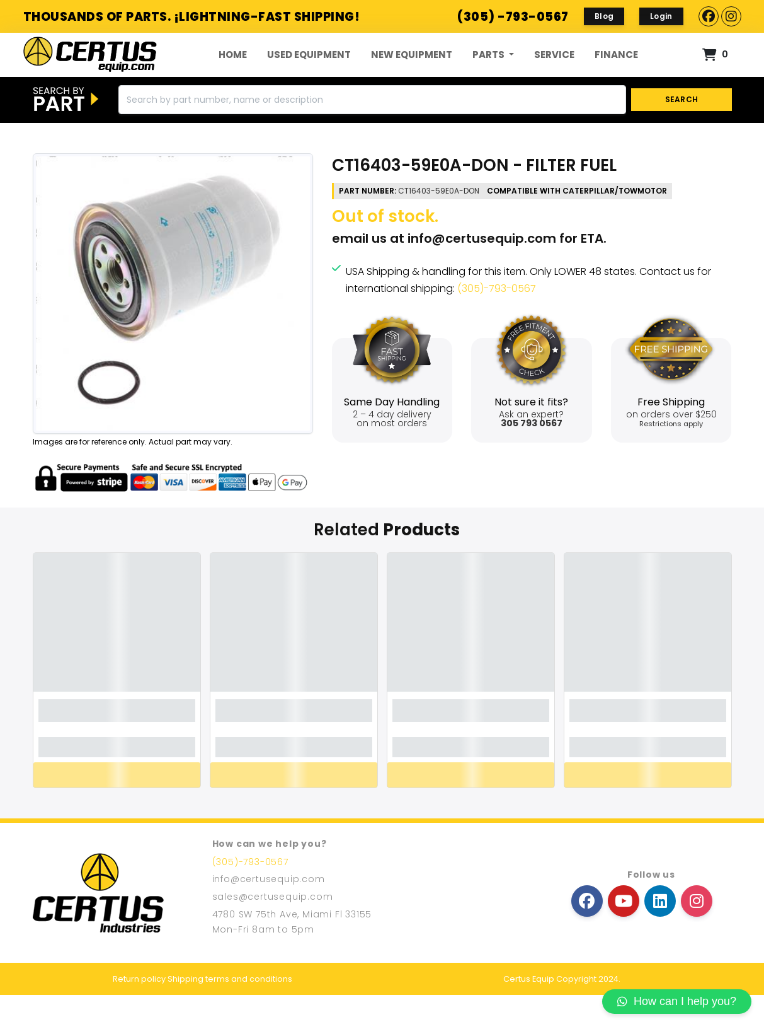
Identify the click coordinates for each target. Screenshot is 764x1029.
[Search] (372, 134)
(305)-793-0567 (496, 323)
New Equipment (411, 71)
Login (661, 16)
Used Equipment (309, 71)
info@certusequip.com (482, 273)
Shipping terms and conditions (230, 1013)
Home (233, 71)
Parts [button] (489, 71)
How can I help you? (676, 1001)
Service (554, 71)
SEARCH (681, 134)
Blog (604, 16)
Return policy (139, 1013)
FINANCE (616, 71)
